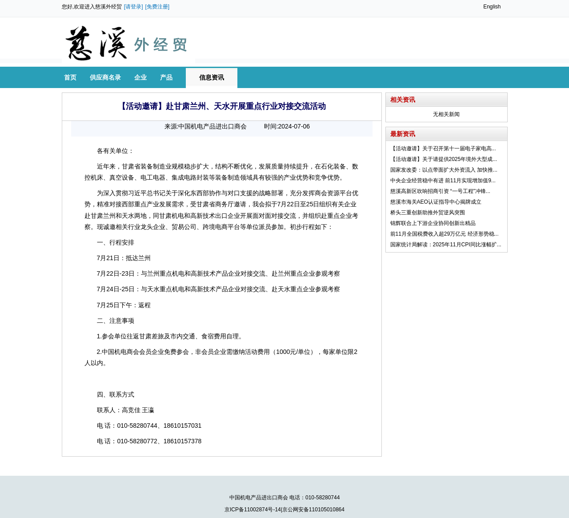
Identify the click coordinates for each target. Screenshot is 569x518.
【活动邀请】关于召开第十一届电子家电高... (443, 148)
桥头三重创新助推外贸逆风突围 (427, 212)
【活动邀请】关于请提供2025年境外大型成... (443, 159)
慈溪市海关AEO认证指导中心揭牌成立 (435, 202)
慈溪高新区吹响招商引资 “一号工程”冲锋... (440, 191)
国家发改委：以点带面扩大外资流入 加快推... (443, 170)
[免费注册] (157, 7)
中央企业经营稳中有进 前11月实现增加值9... (443, 180)
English (492, 7)
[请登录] (133, 7)
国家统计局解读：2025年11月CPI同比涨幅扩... (445, 244)
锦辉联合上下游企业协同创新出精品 (433, 223)
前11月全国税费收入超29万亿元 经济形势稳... (444, 234)
